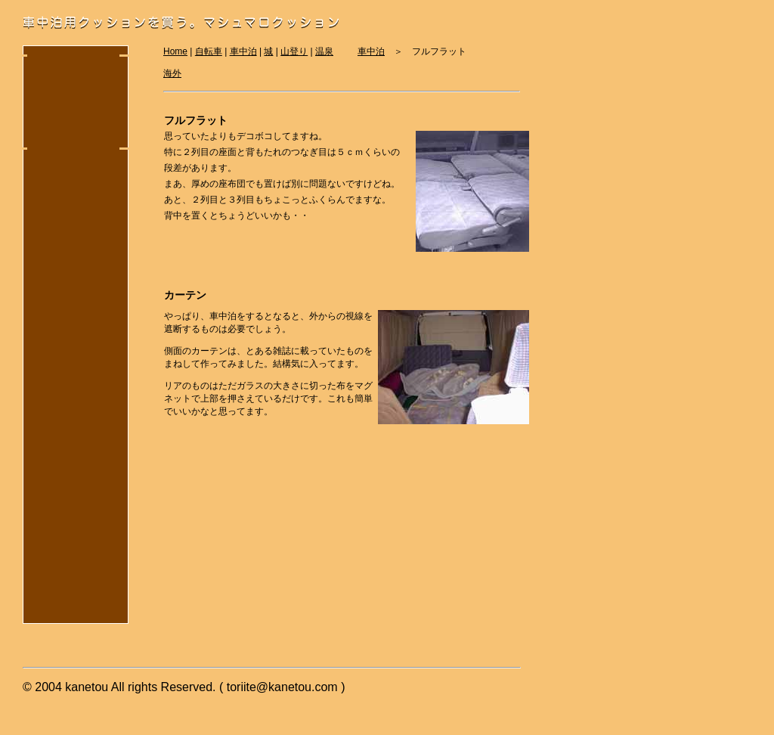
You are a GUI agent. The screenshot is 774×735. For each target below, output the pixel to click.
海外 (172, 73)
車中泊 (371, 51)
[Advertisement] (72, 88)
